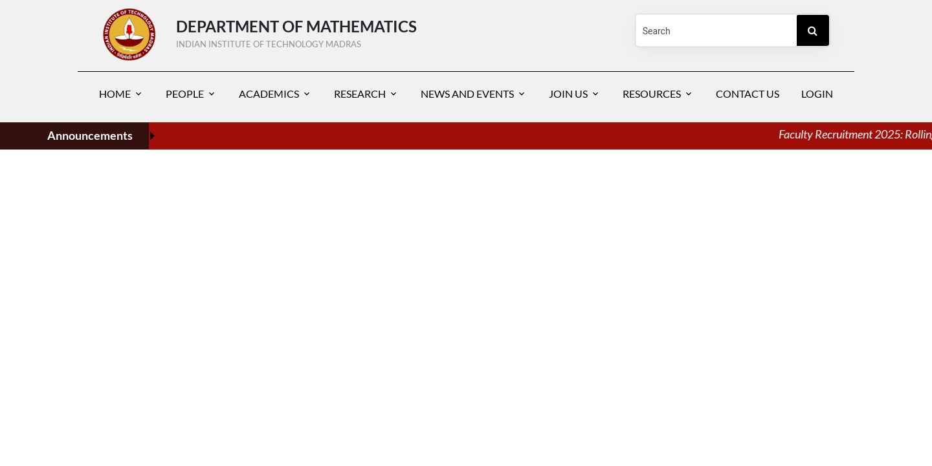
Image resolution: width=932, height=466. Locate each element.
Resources (652, 93)
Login (817, 93)
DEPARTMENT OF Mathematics (388, 31)
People (185, 93)
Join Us (568, 93)
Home (115, 93)
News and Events (467, 93)
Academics (269, 93)
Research (360, 93)
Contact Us (747, 93)
